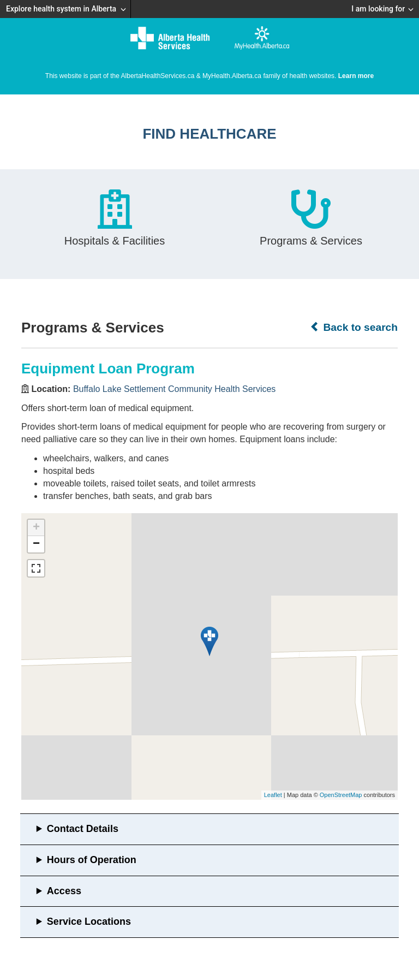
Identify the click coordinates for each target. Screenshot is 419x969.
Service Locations (89, 921)
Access (64, 890)
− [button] (36, 544)
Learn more (356, 76)
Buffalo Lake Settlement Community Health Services (174, 389)
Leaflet (273, 795)
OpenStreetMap (341, 795)
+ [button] (36, 528)
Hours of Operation (91, 859)
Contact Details (82, 828)
